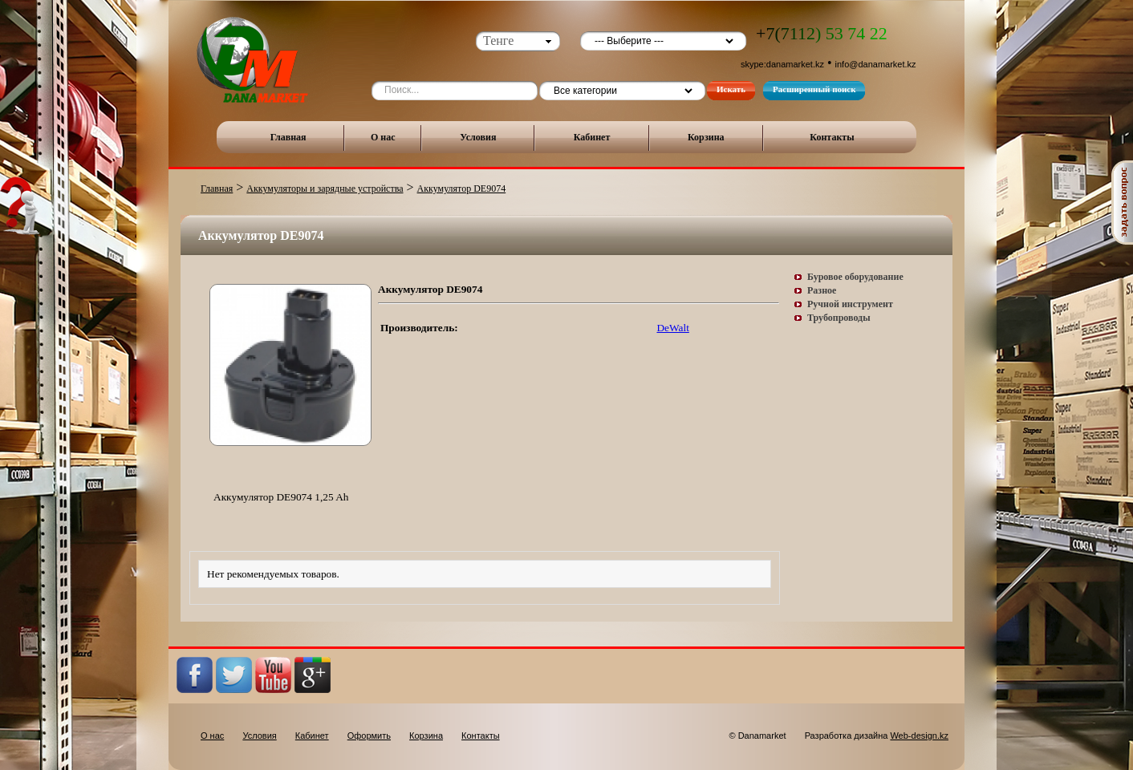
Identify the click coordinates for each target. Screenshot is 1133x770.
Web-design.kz (919, 735)
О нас (383, 137)
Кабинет (592, 137)
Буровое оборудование (855, 276)
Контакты (832, 137)
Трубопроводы (839, 317)
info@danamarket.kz (875, 64)
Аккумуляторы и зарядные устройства (324, 188)
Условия (478, 137)
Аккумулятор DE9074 (461, 188)
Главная (288, 137)
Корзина (706, 137)
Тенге (498, 40)
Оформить (369, 735)
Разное (821, 290)
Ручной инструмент (850, 304)
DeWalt (672, 328)
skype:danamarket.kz (782, 64)
